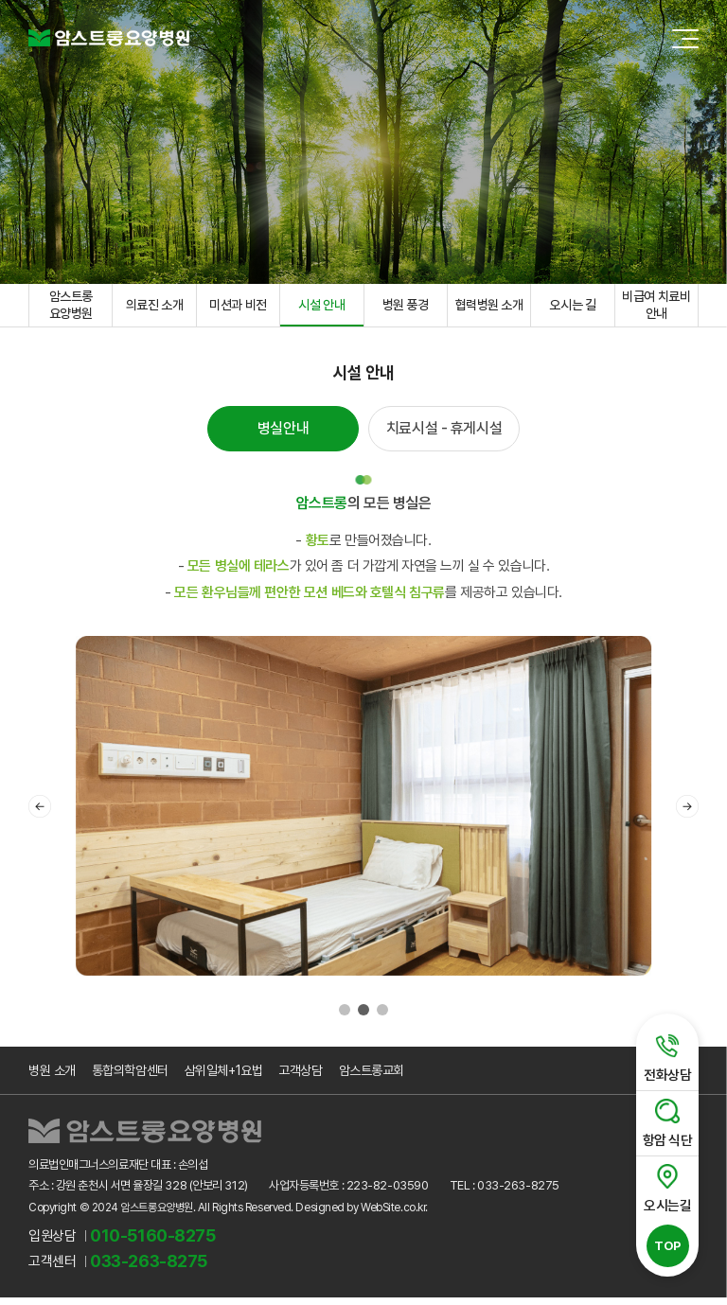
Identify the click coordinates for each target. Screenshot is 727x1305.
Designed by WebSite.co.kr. (361, 1215)
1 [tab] (344, 1016)
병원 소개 (52, 1077)
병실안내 (283, 434)
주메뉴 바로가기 (0, 0)
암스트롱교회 (370, 1077)
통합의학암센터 (130, 1077)
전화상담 (663, 1056)
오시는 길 (572, 307)
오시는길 (663, 1185)
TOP (663, 1244)
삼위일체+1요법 (223, 1077)
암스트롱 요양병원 (71, 307)
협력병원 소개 (489, 307)
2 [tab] (363, 1016)
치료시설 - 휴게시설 (444, 434)
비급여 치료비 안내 (656, 307)
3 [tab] (382, 1016)
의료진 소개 (154, 307)
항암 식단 (663, 1120)
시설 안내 (321, 307)
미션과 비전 (237, 307)
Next (687, 813)
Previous (39, 813)
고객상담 (300, 1077)
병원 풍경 (405, 307)
